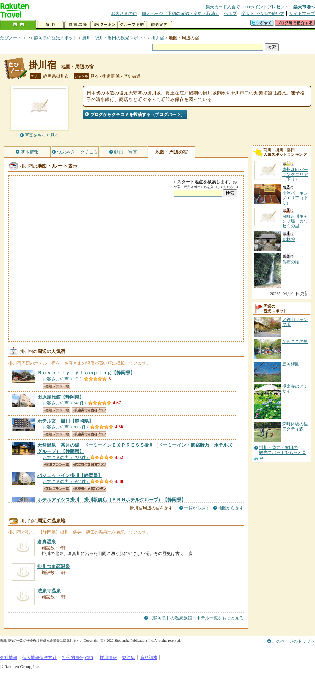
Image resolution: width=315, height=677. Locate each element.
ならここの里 (295, 341)
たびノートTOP (15, 37)
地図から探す (231, 507)
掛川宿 (157, 37)
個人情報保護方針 (39, 657)
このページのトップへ (293, 641)
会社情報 (8, 657)
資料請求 (149, 657)
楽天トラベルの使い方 (262, 13)
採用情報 (108, 657)
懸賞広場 (77, 25)
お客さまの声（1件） (63, 378)
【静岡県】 (86, 372)
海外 (50, 25)
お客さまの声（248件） (65, 402)
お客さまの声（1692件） (66, 481)
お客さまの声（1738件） (66, 457)
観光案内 (159, 25)
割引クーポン (105, 25)
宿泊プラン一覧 (56, 386)
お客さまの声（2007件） (66, 426)
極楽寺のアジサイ (295, 388)
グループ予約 (132, 25)
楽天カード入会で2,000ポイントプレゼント (247, 6)
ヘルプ (230, 13)
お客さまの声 (124, 13)
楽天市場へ (304, 6)
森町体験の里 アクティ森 (297, 426)
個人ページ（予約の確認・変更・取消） (180, 13)
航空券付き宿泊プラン (89, 410)
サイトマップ (302, 13)
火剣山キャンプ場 (295, 322)
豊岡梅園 (290, 363)
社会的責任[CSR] (78, 657)
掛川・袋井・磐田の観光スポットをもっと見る (282, 452)
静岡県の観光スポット (55, 37)
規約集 (128, 657)
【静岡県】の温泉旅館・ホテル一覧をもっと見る (196, 617)
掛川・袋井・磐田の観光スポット (114, 37)
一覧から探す (197, 507)
